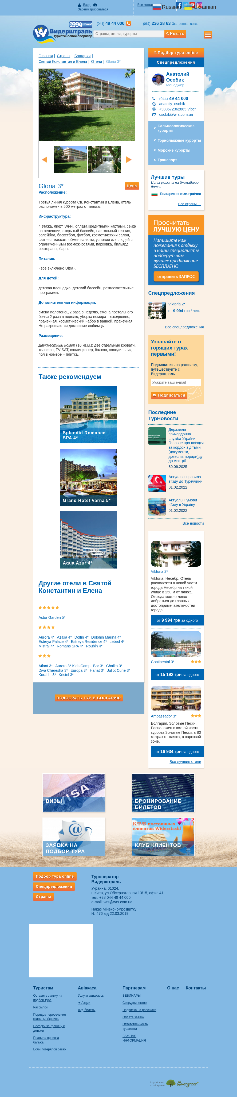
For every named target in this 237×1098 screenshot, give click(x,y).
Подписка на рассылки (139, 939)
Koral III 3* (131, 672)
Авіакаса (82, 917)
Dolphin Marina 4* (95, 639)
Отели (33, 57)
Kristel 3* (35, 676)
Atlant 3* (35, 668)
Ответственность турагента (143, 953)
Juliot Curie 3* (108, 672)
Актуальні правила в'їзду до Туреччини (189, 458)
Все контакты (149, 5)
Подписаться (172, 389)
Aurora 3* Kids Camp (62, 668)
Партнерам (134, 917)
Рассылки (29, 937)
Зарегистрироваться (109, 5)
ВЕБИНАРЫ (132, 925)
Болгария (72, 51)
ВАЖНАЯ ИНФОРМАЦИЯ (142, 961)
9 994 (199, 189)
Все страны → (200, 199)
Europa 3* (68, 672)
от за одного (184, 594)
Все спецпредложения (195, 331)
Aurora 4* (36, 639)
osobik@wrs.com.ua (179, 110)
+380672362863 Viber (181, 104)
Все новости (204, 502)
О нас (178, 917)
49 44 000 (177, 94)
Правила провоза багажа (41, 967)
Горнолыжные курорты (183, 136)
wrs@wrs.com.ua (114, 883)
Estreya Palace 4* (42, 643)
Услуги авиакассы (86, 925)
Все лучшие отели (196, 742)
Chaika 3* (103, 668)
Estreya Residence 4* (78, 643)
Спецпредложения (183, 58)
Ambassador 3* (167, 697)
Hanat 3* (86, 672)
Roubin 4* (65, 648)
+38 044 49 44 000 (111, 878)
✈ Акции (79, 932)
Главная (35, 51)
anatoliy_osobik (176, 99)
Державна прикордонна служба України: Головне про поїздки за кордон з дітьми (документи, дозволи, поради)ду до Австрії (192, 428)
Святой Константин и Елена (108, 51)
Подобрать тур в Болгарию (85, 700)
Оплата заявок (133, 946)
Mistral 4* (124, 643)
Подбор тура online (183, 48)
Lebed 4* (106, 643)
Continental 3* (166, 639)
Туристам (32, 917)
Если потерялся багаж (39, 974)
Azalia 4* (53, 639)
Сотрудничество (135, 932)
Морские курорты (177, 146)
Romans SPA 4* (41, 648)
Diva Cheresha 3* (42, 672)
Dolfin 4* (71, 639)
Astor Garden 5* (41, 619)
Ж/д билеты (81, 939)
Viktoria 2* (180, 308)
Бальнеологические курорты (179, 123)
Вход (81, 5)
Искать (184, 29)
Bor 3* (87, 668)
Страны (53, 51)
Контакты (203, 917)
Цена (136, 192)
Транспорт (171, 155)
